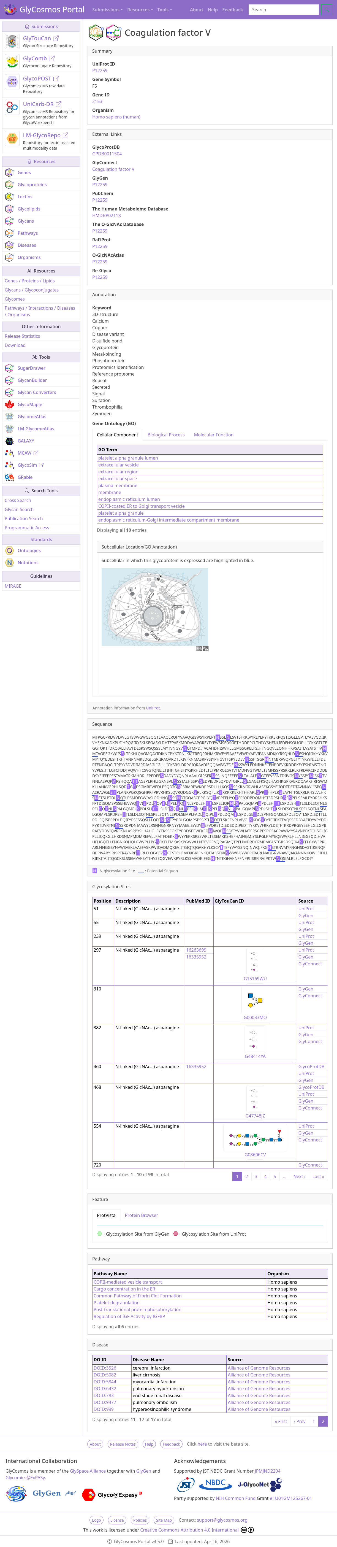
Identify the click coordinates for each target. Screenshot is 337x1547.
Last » (318, 1176)
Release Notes (123, 1444)
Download (15, 345)
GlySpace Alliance (88, 1471)
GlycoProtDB (311, 1066)
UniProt (153, 708)
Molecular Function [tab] (214, 435)
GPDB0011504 (107, 154)
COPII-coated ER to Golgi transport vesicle (141, 506)
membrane (109, 492)
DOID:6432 (105, 1389)
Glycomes (15, 299)
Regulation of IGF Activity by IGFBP (129, 1316)
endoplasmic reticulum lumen (129, 499)
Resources (41, 161)
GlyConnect (310, 964)
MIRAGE (13, 586)
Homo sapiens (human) (116, 117)
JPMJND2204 (267, 1471)
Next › (299, 1176)
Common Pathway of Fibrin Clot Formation (138, 1296)
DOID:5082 (105, 1375)
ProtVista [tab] (106, 1215)
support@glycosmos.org (222, 1520)
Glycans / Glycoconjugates (32, 290)
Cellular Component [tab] (117, 435)
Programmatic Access (27, 528)
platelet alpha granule (121, 513)
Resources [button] (138, 10)
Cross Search (18, 500)
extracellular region (118, 472)
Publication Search (24, 518)
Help (213, 10)
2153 (97, 101)
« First (281, 1421)
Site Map (164, 1520)
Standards (41, 539)
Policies (140, 1520)
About (196, 10)
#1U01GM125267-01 (291, 1498)
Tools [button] (163, 10)
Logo (96, 1520)
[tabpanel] (210, 568)
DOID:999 (104, 1409)
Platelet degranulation (117, 1303)
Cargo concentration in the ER (124, 1289)
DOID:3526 (105, 1368)
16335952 (196, 957)
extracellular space (117, 479)
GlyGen (306, 915)
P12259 (99, 71)
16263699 (196, 950)
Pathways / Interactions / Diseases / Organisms (40, 311)
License (117, 1520)
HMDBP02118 (106, 215)
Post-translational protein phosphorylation (137, 1309)
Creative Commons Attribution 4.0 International (197, 1530)
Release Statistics (22, 336)
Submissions (41, 26)
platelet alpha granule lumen (128, 458)
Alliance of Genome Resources (259, 1368)
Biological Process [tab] (166, 435)
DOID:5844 (105, 1382)
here (202, 1444)
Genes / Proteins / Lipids (30, 281)
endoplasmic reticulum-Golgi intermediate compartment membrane (168, 520)
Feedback (232, 10)
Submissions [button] (105, 10)
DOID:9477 (105, 1402)
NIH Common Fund (236, 1498)
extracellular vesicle (118, 465)
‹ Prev (300, 1421)
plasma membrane (117, 485)
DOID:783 (104, 1395)
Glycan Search (19, 509)
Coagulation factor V (113, 169)
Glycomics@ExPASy (25, 1478)
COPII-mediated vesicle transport (128, 1282)
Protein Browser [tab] (141, 1215)
